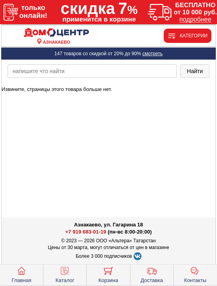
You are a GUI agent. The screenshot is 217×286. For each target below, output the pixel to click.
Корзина (108, 274)
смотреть (152, 53)
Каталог (65, 274)
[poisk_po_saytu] (92, 71)
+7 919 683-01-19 (85, 232)
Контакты (195, 274)
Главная (21, 274)
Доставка (152, 274)
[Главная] (56, 32)
